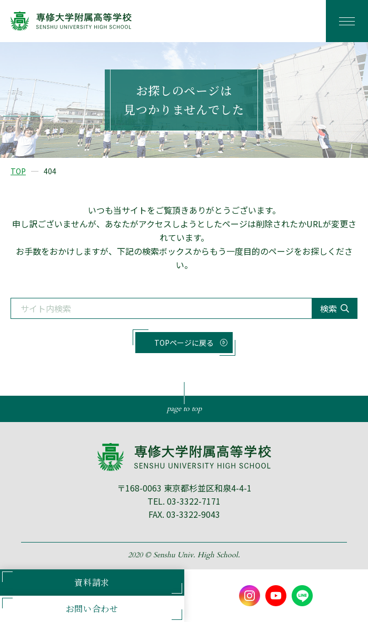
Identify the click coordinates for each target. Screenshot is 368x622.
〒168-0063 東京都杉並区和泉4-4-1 (184, 487)
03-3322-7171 (194, 501)
